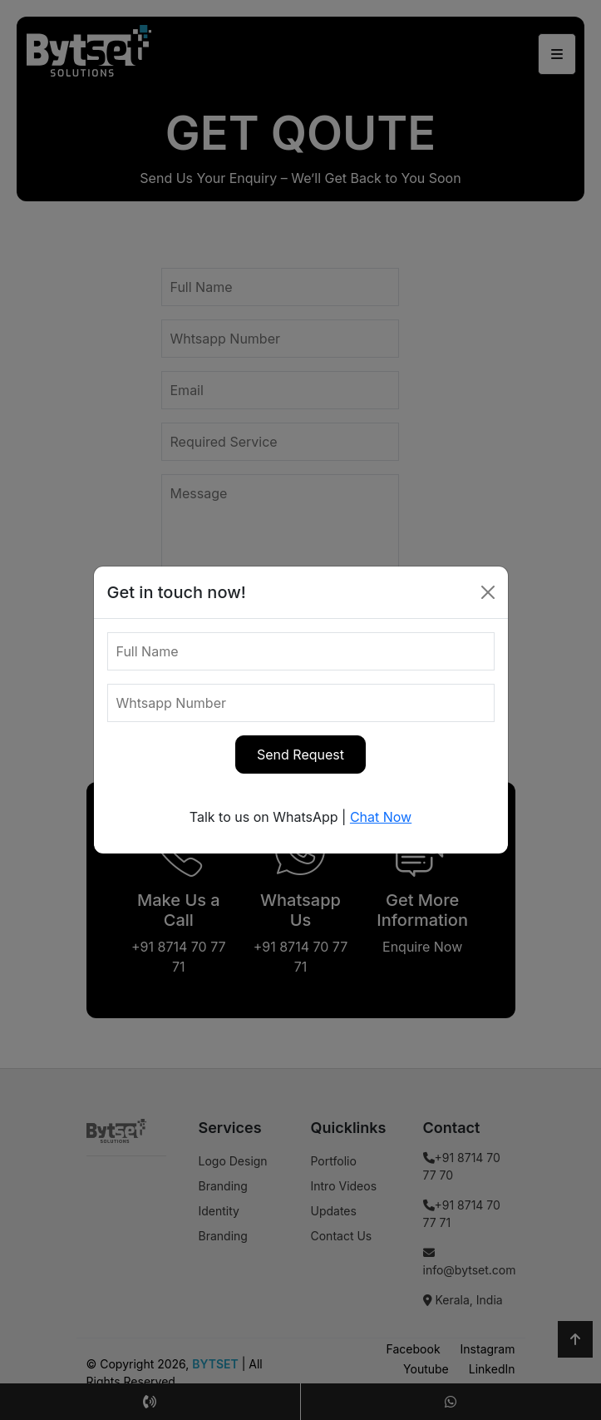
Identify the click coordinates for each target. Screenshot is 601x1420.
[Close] (488, 592)
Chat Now (380, 817)
